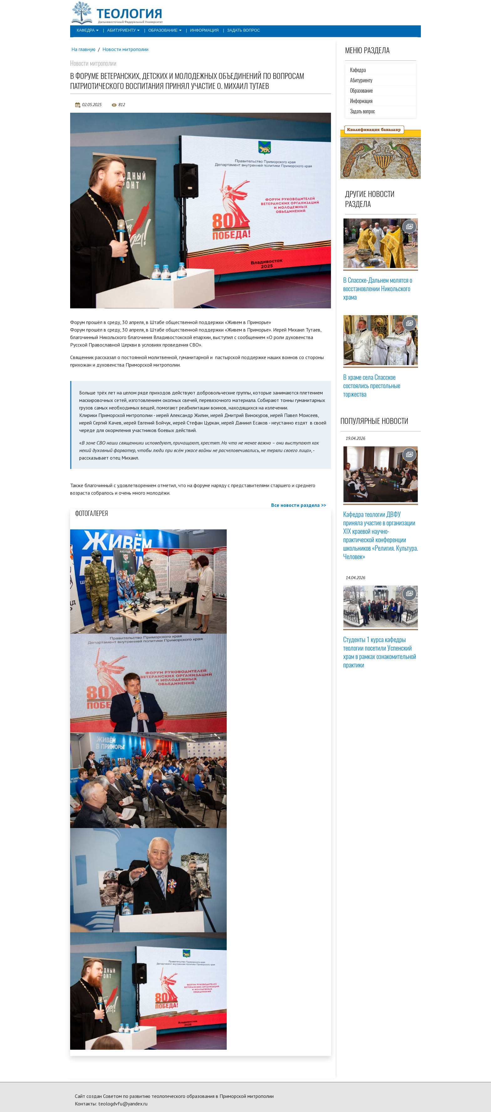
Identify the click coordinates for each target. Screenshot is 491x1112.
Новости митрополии (126, 49)
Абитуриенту (121, 30)
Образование (162, 30)
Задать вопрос (237, 30)
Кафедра (87, 30)
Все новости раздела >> (298, 505)
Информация (200, 30)
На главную (83, 49)
